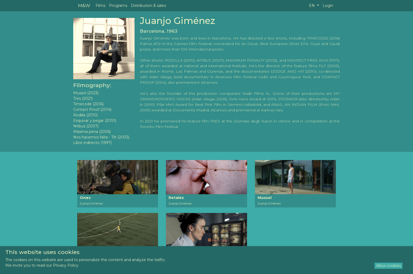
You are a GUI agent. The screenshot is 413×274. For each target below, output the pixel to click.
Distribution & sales (148, 5)
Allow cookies (388, 265)
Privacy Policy (65, 265)
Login (328, 5)
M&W (84, 5)
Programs (118, 5)
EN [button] (312, 5)
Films (100, 5)
